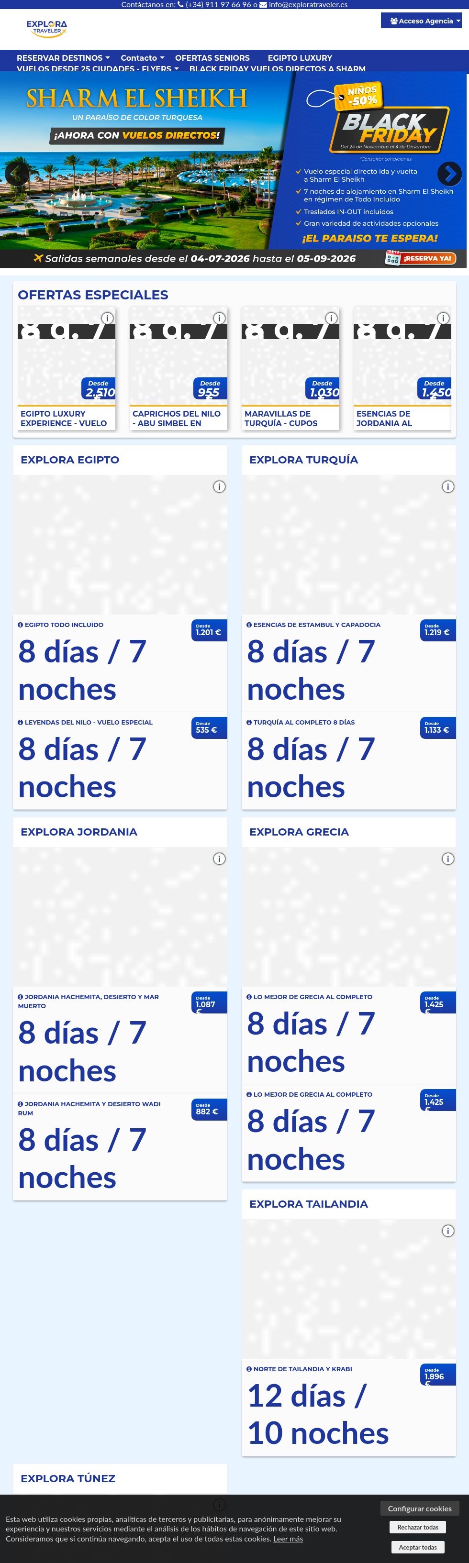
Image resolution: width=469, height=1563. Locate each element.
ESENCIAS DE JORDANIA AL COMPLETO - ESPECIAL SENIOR (393, 419)
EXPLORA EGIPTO (70, 459)
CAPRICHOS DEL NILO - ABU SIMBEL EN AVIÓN (177, 419)
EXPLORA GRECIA (299, 831)
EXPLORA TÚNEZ (68, 1478)
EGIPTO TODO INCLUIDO (60, 624)
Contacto (139, 58)
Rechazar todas (417, 1527)
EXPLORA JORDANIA (79, 831)
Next (447, 174)
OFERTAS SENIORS (212, 58)
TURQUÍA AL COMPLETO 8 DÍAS (300, 722)
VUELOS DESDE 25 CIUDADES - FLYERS (94, 69)
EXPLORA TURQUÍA (303, 459)
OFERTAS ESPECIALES (93, 295)
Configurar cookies (420, 1508)
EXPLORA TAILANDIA (308, 1204)
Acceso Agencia (422, 21)
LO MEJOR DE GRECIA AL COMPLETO (309, 997)
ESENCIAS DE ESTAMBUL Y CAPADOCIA (313, 624)
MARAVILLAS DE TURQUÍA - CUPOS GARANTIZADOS (281, 419)
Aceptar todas (418, 1547)
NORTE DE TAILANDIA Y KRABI (299, 1369)
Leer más (288, 1538)
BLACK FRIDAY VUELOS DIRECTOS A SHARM (278, 69)
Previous (19, 174)
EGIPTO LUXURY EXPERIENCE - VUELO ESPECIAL (64, 419)
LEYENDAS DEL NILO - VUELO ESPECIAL (85, 722)
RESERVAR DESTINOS (59, 58)
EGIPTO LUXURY (300, 58)
